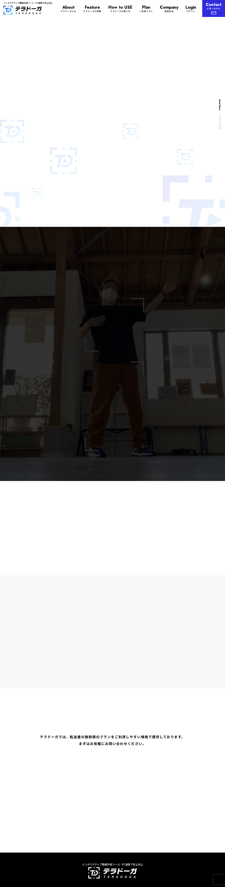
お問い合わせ (213, 8)
